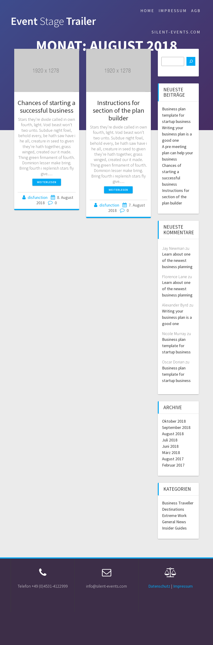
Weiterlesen (46, 182)
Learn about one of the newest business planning (177, 260)
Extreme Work (174, 515)
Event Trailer (53, 21)
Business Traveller (177, 503)
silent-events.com (176, 32)
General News (174, 521)
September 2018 (176, 427)
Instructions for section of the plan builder (118, 110)
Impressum (173, 10)
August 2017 (173, 458)
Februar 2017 (173, 465)
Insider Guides (174, 528)
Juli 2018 (169, 440)
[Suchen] (190, 61)
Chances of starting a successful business (46, 107)
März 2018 (171, 452)
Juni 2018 (170, 446)
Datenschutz (159, 586)
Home (147, 10)
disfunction (37, 197)
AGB (196, 10)
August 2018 (173, 433)
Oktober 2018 (174, 421)
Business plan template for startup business (176, 115)
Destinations (173, 509)
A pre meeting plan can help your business (177, 153)
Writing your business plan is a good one (177, 134)
